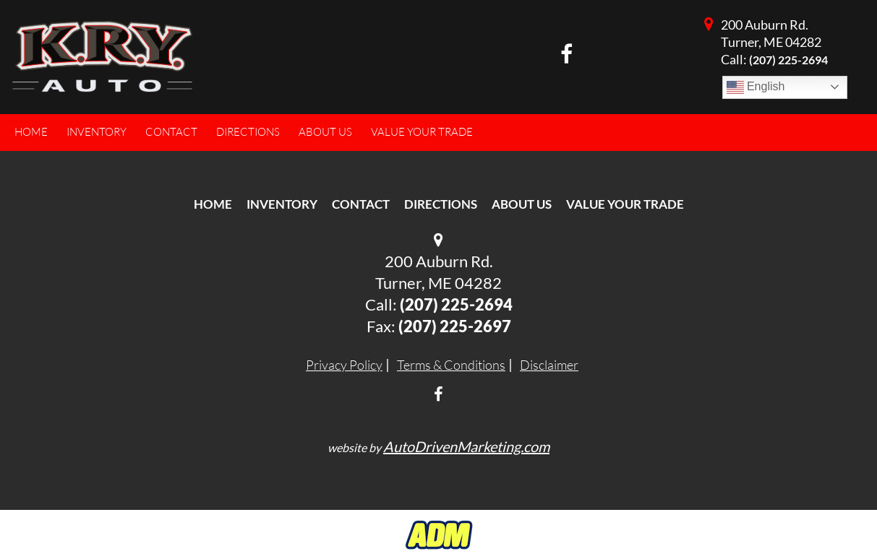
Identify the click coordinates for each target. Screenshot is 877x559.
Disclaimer (549, 365)
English (756, 87)
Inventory (282, 204)
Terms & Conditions (451, 365)
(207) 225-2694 (788, 59)
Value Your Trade (625, 204)
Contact (361, 204)
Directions (440, 204)
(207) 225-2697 (454, 326)
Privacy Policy (344, 365)
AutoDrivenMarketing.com (466, 446)
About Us (522, 204)
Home (213, 204)
